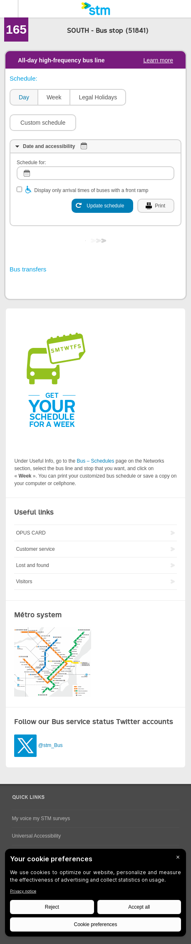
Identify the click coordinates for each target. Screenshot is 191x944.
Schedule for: (31, 162)
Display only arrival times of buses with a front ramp (91, 190)
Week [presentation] (54, 97)
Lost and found (32, 565)
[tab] (23, 97)
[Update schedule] (102, 206)
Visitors (24, 581)
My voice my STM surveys (41, 818)
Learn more (158, 60)
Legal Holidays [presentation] (98, 97)
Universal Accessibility (36, 836)
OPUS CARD (30, 533)
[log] (95, 173)
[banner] (95, 8)
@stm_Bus (50, 745)
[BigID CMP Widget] (95, 894)
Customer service (35, 549)
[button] (43, 122)
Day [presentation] (24, 97)
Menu (9, 8)
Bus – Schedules (95, 461)
